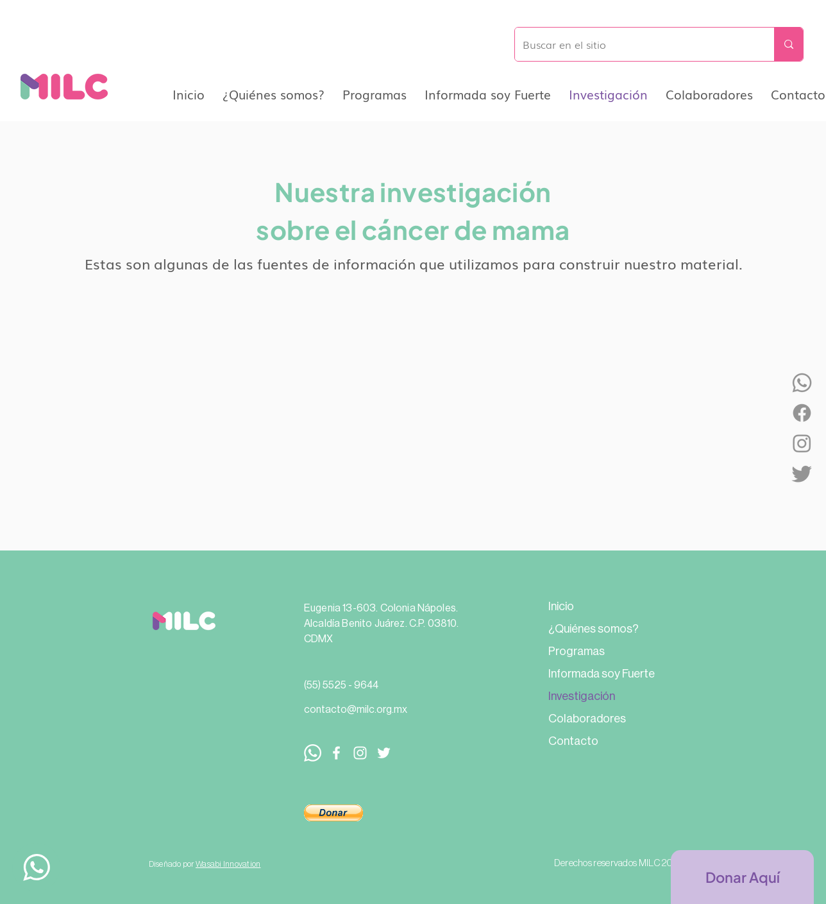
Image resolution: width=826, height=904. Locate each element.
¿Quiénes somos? (593, 629)
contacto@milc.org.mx (355, 709)
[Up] (36, 867)
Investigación (581, 696)
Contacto (573, 741)
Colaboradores (587, 718)
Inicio (561, 606)
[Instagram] (802, 443)
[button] (333, 813)
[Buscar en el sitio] (635, 44)
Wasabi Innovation (228, 864)
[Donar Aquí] (742, 877)
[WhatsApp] (802, 383)
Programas (576, 651)
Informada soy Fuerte (601, 673)
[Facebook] (802, 413)
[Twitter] (802, 473)
